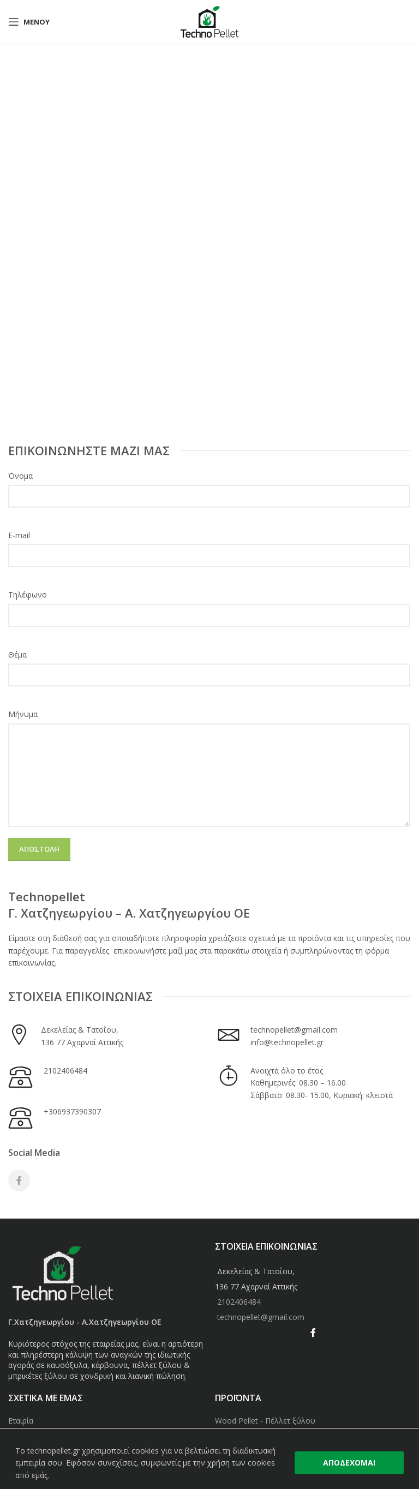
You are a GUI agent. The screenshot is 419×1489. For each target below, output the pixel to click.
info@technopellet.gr (287, 1042)
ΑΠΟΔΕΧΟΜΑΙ (349, 1462)
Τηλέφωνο (27, 594)
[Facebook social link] (19, 1180)
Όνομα (20, 476)
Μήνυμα (23, 714)
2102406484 (65, 1070)
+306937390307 (72, 1111)
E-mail (19, 535)
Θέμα (17, 654)
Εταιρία (20, 1420)
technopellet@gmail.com (294, 1029)
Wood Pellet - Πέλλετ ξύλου (265, 1420)
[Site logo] (210, 21)
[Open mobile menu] (29, 22)
